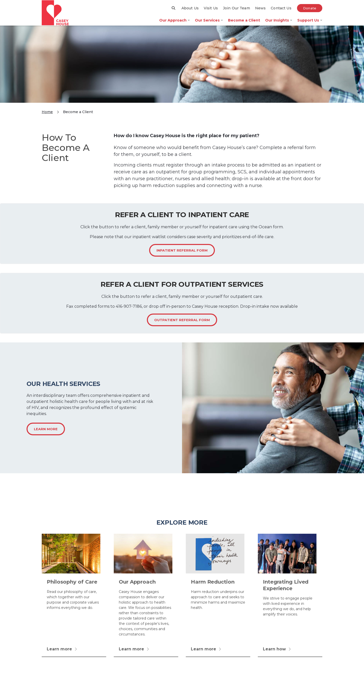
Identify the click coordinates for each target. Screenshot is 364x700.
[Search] (174, 11)
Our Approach (174, 24)
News (260, 12)
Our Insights (278, 24)
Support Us (309, 24)
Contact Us (281, 12)
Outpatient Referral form (182, 327)
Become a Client (244, 24)
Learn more (46, 436)
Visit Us (211, 12)
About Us (190, 12)
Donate (309, 12)
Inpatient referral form (182, 257)
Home (47, 119)
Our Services (209, 24)
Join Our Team (236, 12)
